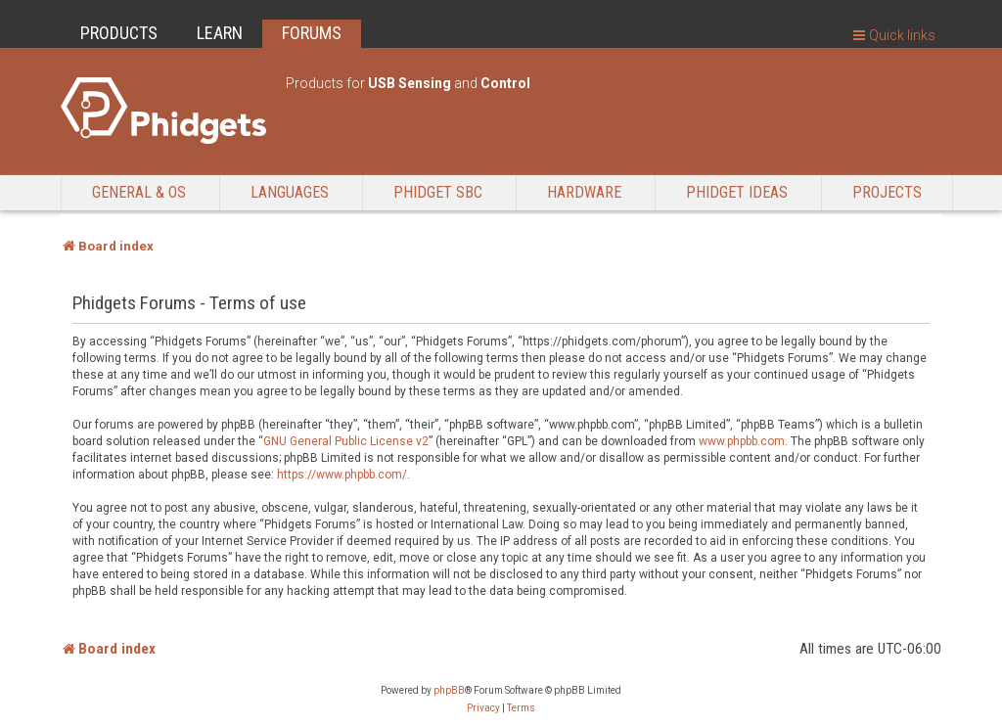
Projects (887, 192)
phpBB (449, 690)
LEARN (220, 33)
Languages (289, 192)
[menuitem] (483, 708)
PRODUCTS (119, 33)
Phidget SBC (437, 192)
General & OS (139, 192)
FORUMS (312, 33)
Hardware (584, 192)
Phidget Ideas (737, 192)
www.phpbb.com (742, 441)
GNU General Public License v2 (346, 441)
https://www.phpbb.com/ (342, 474)
